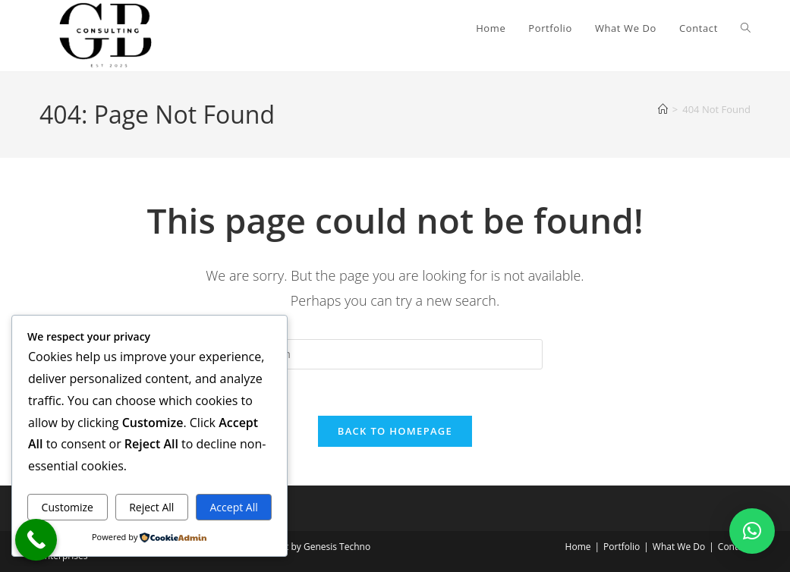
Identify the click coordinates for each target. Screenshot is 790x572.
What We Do (679, 546)
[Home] (663, 109)
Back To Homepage (395, 431)
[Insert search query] (395, 354)
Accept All (234, 507)
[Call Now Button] (36, 540)
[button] (752, 531)
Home (578, 546)
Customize (67, 507)
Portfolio (621, 546)
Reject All (151, 507)
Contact (734, 546)
